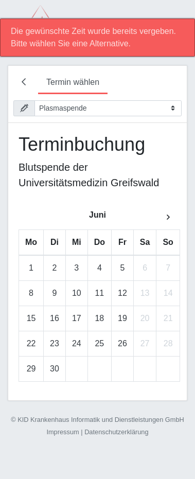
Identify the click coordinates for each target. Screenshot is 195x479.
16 (54, 318)
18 (99, 318)
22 (31, 343)
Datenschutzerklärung (116, 432)
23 (54, 343)
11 (99, 293)
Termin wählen (72, 82)
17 (76, 318)
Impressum (62, 432)
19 (122, 318)
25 (99, 343)
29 (31, 368)
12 (122, 293)
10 (76, 293)
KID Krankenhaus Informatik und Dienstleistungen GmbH (100, 419)
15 (31, 318)
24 (76, 343)
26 (122, 343)
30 (54, 368)
